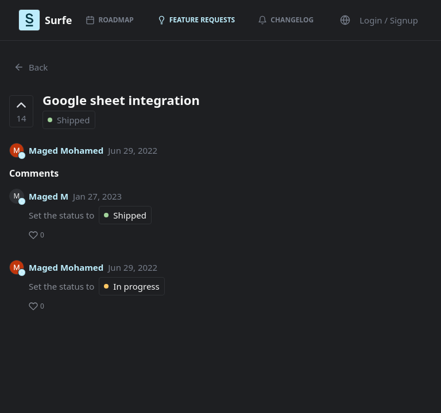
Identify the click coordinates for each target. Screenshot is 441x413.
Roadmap (109, 20)
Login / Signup (388, 20)
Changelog (286, 20)
